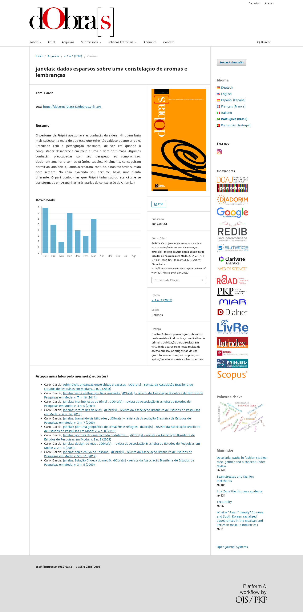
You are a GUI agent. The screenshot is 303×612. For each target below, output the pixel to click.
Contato (168, 42)
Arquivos (68, 42)
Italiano (226, 113)
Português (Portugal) (236, 125)
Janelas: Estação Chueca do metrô (87, 460)
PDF (160, 204)
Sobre (34, 42)
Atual (51, 42)
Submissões (90, 42)
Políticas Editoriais (121, 42)
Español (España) (233, 100)
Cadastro (254, 3)
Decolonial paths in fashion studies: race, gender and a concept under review (242, 462)
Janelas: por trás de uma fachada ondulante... (96, 435)
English (226, 94)
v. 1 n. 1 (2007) (73, 56)
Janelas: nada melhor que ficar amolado (91, 393)
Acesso (269, 3)
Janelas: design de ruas (80, 444)
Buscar (264, 42)
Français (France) (233, 106)
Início (39, 56)
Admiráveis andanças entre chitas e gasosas (95, 385)
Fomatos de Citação (166, 280)
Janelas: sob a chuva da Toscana (86, 452)
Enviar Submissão (231, 62)
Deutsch (227, 87)
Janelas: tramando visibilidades (85, 418)
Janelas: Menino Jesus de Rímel (85, 402)
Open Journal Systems (232, 547)
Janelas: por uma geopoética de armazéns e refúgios (100, 427)
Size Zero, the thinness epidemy (239, 491)
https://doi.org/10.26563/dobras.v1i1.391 (72, 107)
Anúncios (150, 42)
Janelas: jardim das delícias (82, 410)
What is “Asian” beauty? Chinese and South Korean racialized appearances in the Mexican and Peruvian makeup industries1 (240, 518)
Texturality (224, 502)
